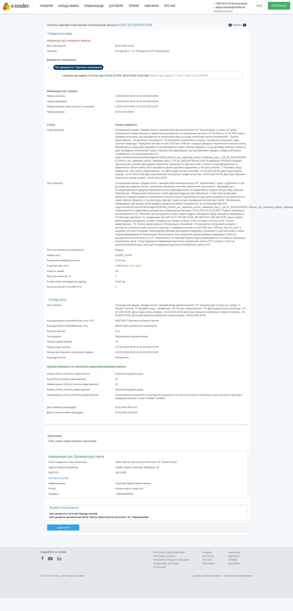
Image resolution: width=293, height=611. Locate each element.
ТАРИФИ (134, 6)
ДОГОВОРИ (116, 6)
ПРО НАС (169, 6)
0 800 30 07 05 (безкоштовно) (230, 3)
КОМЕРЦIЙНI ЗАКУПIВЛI (166, 563)
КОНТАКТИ (208, 556)
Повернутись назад (59, 33)
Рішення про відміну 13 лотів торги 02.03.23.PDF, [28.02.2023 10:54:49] (105, 75)
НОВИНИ (207, 552)
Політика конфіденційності (238, 575)
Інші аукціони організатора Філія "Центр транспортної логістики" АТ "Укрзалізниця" (99, 517)
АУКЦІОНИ (46, 6)
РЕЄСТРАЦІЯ (279, 5)
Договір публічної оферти (207, 575)
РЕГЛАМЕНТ (208, 563)
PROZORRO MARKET (164, 556)
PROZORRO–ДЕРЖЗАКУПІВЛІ (169, 552)
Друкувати (63, 527)
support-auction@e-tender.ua (229, 7)
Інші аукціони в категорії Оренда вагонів (73, 513)
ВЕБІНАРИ (233, 556)
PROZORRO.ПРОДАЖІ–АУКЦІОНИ (171, 560)
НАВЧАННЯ (152, 6)
